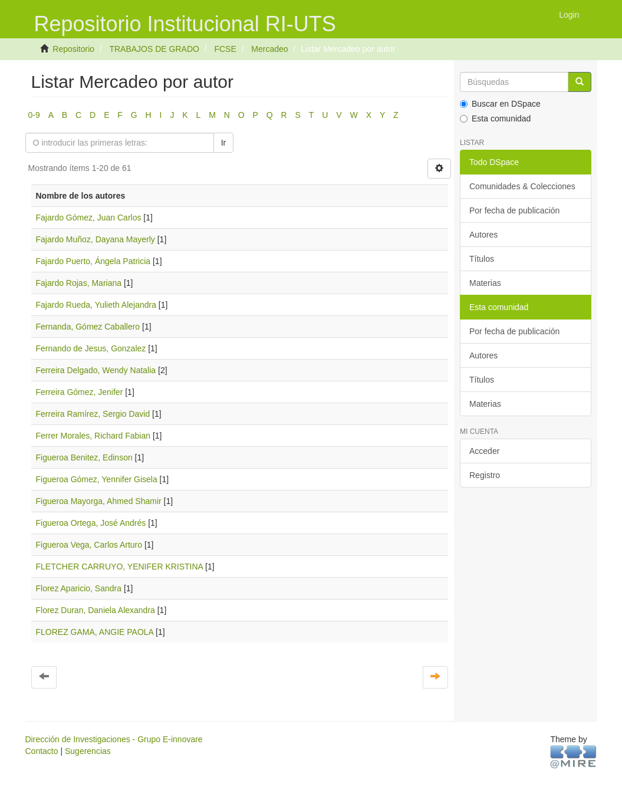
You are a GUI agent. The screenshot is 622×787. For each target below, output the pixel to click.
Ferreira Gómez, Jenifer (79, 392)
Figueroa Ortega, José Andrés (91, 523)
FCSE (225, 49)
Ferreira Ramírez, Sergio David (93, 414)
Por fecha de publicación (514, 210)
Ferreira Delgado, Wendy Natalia (96, 370)
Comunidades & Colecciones (522, 186)
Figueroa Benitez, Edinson (84, 457)
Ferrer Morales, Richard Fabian (93, 435)
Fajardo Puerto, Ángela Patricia (93, 261)
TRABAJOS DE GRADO (154, 49)
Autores (483, 234)
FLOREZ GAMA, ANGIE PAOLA (95, 632)
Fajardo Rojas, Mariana (79, 283)
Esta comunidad (495, 118)
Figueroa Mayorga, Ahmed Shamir (99, 501)
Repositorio (73, 49)
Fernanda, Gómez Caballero (88, 326)
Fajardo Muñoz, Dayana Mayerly (95, 239)
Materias (485, 283)
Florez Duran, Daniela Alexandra (95, 610)
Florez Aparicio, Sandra (79, 588)
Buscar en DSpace (500, 103)
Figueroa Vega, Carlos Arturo (89, 544)
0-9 (34, 115)
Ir (223, 142)
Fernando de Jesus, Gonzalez (91, 348)
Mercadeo (269, 49)
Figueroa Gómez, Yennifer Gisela (96, 479)
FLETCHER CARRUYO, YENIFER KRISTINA (119, 566)
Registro (484, 475)
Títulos (481, 259)
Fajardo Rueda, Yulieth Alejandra (96, 304)
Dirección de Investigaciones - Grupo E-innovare (114, 739)
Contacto (41, 751)
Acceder (484, 451)
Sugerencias (88, 751)
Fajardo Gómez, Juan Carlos (88, 217)
